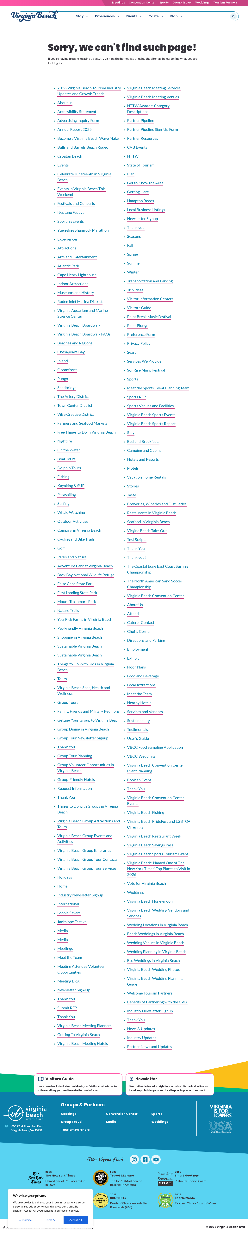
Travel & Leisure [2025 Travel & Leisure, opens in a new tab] (122, 1173)
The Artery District (73, 396)
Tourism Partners (225, 2)
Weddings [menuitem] (159, 1122)
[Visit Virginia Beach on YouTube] (156, 1159)
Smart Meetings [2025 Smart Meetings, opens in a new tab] (187, 1173)
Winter (133, 272)
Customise (25, 1219)
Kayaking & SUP (70, 485)
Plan (130, 174)
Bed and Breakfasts (143, 441)
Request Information (74, 788)
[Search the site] (220, 16)
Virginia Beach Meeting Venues (153, 96)
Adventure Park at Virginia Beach (85, 565)
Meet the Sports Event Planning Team (158, 388)
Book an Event (139, 779)
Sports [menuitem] (156, 1114)
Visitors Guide (139, 307)
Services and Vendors (145, 711)
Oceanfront (67, 369)
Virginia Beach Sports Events (151, 414)
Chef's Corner (139, 631)
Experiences (67, 239)
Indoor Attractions (72, 283)
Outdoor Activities (72, 521)
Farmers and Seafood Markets (82, 423)
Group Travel (182, 2)
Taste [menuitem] (154, 16)
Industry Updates (141, 1037)
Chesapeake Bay (71, 351)
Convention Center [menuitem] (122, 1114)
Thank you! (136, 557)
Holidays (64, 877)
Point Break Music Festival (149, 316)
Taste (131, 495)
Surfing (63, 503)
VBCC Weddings (141, 756)
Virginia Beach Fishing (145, 812)
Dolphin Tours (69, 467)
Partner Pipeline (140, 120)
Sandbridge (66, 387)
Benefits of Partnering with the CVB (157, 1002)
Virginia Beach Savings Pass (150, 845)
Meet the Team (69, 957)
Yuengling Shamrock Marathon (83, 230)
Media (62, 930)
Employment (137, 649)
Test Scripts (136, 539)
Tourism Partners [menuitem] (75, 1129)
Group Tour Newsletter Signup (82, 738)
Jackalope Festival (72, 921)
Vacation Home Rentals (146, 477)
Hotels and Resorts (143, 459)
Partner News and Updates (149, 1046)
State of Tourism (140, 165)
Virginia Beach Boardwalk (78, 325)
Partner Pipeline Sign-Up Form (152, 129)
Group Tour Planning (74, 755)
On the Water (68, 450)
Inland (62, 360)
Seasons (134, 236)
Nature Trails (68, 610)
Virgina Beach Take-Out (147, 530)
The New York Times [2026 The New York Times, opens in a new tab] (60, 1173)
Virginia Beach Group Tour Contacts (87, 859)
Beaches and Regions (74, 343)
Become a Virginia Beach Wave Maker (88, 138)
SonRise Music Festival (146, 370)
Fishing (63, 476)
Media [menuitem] (111, 1122)
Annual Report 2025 (74, 129)
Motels (133, 468)
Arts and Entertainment (77, 256)
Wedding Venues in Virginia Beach (155, 942)
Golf (61, 548)
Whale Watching (71, 512)
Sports (164, 2)
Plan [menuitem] (174, 16)
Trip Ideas (135, 289)
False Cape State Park (75, 583)
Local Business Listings (146, 209)
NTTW (133, 156)
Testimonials (137, 729)
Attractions (66, 248)
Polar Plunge (137, 325)
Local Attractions (141, 684)
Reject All (50, 1219)
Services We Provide (144, 361)
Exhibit (133, 658)
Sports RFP (136, 396)
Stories (133, 486)
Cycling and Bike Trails (76, 539)
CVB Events (137, 147)
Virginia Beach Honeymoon (150, 901)
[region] (50, 1208)
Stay (130, 432)
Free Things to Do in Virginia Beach (86, 432)
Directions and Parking (146, 640)
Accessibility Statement (76, 111)
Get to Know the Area (145, 182)
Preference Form (141, 334)
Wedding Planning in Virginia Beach (156, 951)
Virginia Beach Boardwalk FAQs (84, 334)
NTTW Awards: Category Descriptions (148, 108)
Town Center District (74, 405)
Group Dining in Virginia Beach (83, 729)
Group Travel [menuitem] (71, 1122)
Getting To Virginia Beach (78, 1034)
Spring (132, 254)
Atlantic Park (68, 265)
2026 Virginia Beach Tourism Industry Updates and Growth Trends (89, 90)
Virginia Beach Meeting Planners (84, 1025)
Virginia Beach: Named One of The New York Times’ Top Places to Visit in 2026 (158, 868)
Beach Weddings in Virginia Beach (155, 933)
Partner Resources (142, 138)
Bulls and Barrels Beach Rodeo (82, 147)
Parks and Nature (71, 557)
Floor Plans (136, 667)
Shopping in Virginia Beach (79, 637)
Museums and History (75, 292)
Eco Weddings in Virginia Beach (153, 960)
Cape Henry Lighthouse (76, 274)
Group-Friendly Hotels (76, 779)
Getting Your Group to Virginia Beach (88, 720)
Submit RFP (67, 1007)
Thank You (66, 746)
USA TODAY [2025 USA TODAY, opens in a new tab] (118, 1196)
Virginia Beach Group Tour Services (86, 868)
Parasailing (66, 494)
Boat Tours (66, 458)
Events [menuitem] (131, 16)
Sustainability (138, 720)
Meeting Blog (68, 981)
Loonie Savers (69, 912)
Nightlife (64, 441)
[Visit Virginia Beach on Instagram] (134, 1159)
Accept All (75, 1219)
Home (62, 886)
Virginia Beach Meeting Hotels (82, 1043)
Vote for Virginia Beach (146, 883)
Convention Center (142, 2)
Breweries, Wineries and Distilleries (157, 503)
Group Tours (67, 702)
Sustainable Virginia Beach (79, 646)
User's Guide (138, 738)
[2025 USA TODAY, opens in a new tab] (100, 1200)
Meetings (118, 2)
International (68, 903)
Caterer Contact (140, 622)
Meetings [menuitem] (68, 1114)
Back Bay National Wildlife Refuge (85, 574)
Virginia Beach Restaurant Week (154, 836)
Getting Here (138, 191)
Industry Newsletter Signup (80, 895)
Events (63, 165)
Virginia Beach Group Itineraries (84, 850)
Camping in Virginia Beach (79, 530)
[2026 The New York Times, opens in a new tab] (36, 1178)
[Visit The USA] (220, 1127)
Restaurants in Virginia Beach (151, 512)
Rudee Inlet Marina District (79, 301)
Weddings (202, 2)
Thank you (136, 227)
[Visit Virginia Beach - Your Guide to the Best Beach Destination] (34, 16)
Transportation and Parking (150, 281)
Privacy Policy (138, 343)
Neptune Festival (71, 212)
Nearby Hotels (139, 702)
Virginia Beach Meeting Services (154, 87)
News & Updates (141, 1028)
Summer (134, 263)
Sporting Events (70, 221)
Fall (130, 245)
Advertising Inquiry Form (78, 120)
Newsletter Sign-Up (73, 990)
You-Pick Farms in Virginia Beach (84, 619)
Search (133, 352)
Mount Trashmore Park (76, 601)
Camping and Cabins (144, 450)
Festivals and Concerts (76, 203)
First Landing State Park (77, 592)
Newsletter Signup (142, 218)
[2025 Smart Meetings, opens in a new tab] (165, 1178)
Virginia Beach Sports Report (151, 423)
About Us (135, 604)
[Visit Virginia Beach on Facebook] (145, 1159)
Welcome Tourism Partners (149, 993)
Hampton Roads (140, 200)
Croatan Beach (69, 156)
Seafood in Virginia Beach (148, 521)
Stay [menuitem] (80, 16)
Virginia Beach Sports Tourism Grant (157, 853)
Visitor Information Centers (150, 298)
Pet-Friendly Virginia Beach (80, 628)
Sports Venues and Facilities (151, 405)
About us (64, 102)
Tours (62, 678)
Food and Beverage (143, 676)
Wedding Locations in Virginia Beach (157, 924)
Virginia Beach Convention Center (155, 595)
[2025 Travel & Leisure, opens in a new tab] (100, 1178)
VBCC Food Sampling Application (155, 747)
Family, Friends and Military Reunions (88, 711)
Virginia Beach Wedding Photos (153, 969)
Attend (133, 613)
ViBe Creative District (75, 414)
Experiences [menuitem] (105, 16)
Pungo (62, 378)
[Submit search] (233, 16)
